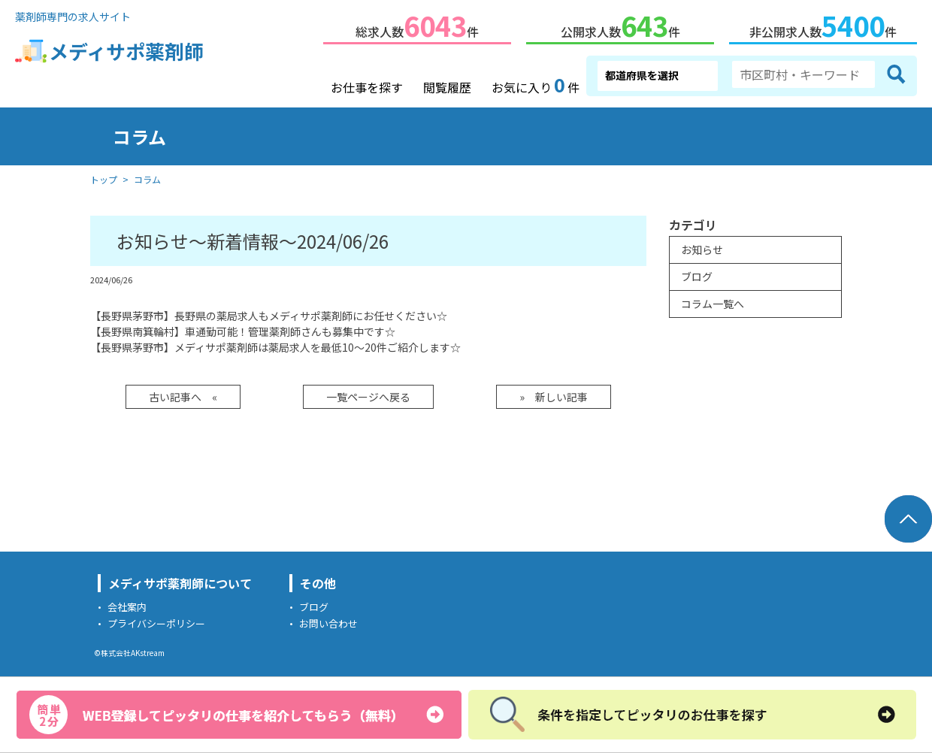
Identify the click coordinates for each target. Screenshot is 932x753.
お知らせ (702, 246)
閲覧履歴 (447, 84)
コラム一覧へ (712, 300)
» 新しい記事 (553, 393)
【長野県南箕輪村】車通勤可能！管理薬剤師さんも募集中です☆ (242, 328)
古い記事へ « (183, 393)
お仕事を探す (367, 84)
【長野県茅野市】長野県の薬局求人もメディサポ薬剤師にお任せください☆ (268, 312)
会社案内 (127, 604)
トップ (103, 176)
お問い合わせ (328, 620)
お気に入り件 (535, 82)
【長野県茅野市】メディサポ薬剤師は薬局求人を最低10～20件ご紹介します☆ (275, 344)
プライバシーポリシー (156, 620)
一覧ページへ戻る (368, 393)
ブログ (697, 273)
